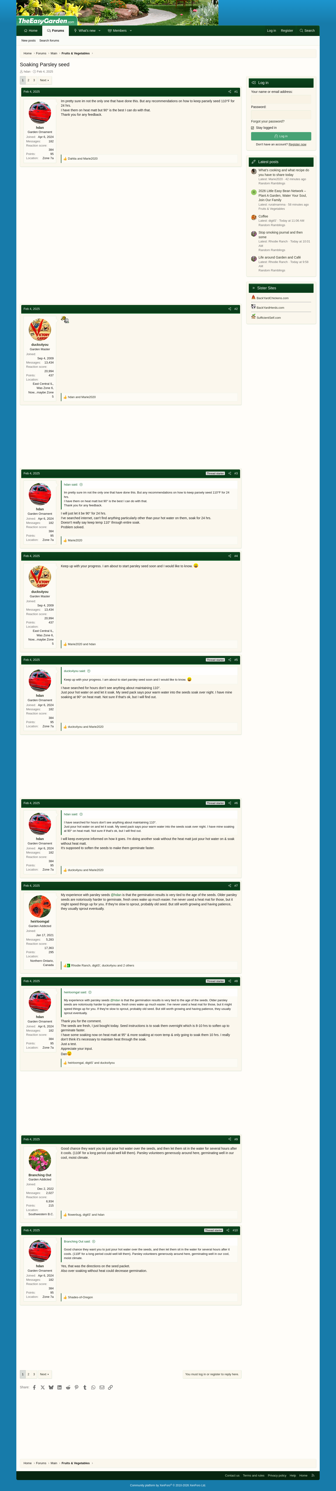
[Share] (230, 91)
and (83, 158)
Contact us (232, 1475)
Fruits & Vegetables (272, 208)
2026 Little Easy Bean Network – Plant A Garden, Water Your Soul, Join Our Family (283, 195)
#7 (236, 885)
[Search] (307, 31)
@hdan (116, 895)
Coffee (263, 216)
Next (43, 80)
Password (258, 107)
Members (119, 30)
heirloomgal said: (75, 992)
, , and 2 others (102, 965)
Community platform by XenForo (168, 1485)
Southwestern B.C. (41, 1214)
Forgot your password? (267, 121)
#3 (236, 473)
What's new (87, 30)
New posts (28, 40)
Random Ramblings (272, 183)
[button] (99, 31)
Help (293, 1475)
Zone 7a (48, 158)
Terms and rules (253, 1475)
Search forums (49, 40)
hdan (27, 71)
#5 (236, 660)
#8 (236, 981)
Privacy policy (277, 1475)
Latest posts (268, 162)
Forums (58, 30)
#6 (236, 803)
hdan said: (71, 484)
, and (91, 1062)
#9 (236, 1139)
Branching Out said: (77, 1241)
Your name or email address (271, 92)
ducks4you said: (75, 671)
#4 (236, 556)
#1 (236, 91)
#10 (235, 1230)
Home (33, 30)
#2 (236, 309)
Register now (297, 144)
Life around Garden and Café (280, 257)
